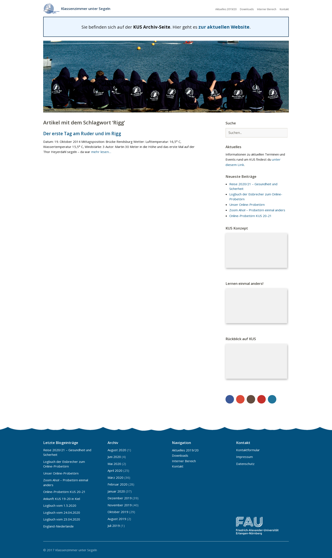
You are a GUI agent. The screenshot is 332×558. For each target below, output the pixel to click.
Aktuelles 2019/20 (226, 9)
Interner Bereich (266, 9)
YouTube (261, 398)
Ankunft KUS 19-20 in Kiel (61, 498)
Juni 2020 (114, 456)
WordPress (272, 398)
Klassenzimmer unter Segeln (87, 8)
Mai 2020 (114, 463)
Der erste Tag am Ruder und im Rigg (82, 133)
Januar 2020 (116, 490)
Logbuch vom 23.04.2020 (61, 519)
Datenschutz (245, 463)
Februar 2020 (117, 484)
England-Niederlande (58, 525)
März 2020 (115, 477)
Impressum (244, 456)
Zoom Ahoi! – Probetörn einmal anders (257, 209)
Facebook (229, 398)
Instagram (251, 398)
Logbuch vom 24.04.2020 (61, 512)
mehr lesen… (100, 151)
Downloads (247, 9)
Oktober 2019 (118, 511)
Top (284, 549)
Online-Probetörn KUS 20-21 (250, 215)
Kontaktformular (248, 449)
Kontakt (284, 9)
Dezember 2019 (120, 497)
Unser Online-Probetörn (247, 204)
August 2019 (117, 518)
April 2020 (115, 470)
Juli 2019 (114, 525)
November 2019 (120, 504)
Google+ (240, 398)
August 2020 (117, 449)
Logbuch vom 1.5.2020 (59, 505)
